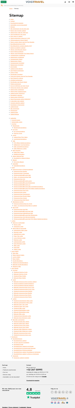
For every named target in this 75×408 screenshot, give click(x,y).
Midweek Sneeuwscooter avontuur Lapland (25, 281)
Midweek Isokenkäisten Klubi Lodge (23, 302)
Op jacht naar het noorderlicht (21, 342)
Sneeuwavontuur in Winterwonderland (23, 169)
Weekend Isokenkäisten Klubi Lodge (23, 300)
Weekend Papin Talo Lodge (21, 306)
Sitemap (12, 27)
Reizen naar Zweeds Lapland (18, 30)
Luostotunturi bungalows (20, 139)
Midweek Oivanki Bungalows (20, 264)
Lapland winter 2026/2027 (17, 93)
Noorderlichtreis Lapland (20, 340)
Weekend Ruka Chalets (20, 276)
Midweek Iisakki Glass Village (21, 323)
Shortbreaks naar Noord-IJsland (18, 82)
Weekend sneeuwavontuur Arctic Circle (24, 289)
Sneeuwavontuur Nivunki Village (22, 196)
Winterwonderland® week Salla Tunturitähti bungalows (28, 186)
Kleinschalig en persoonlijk (19, 228)
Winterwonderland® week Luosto (23, 181)
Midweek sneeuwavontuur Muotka (23, 293)
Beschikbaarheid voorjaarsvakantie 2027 (21, 46)
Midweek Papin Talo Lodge (21, 304)
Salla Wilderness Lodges (20, 148)
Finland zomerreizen (15, 84)
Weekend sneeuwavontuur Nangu (23, 297)
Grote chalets (15, 251)
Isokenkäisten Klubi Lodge (20, 230)
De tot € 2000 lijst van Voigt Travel (19, 86)
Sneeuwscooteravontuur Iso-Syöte (23, 203)
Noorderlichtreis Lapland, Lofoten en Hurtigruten (26, 354)
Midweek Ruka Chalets (20, 278)
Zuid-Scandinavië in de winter (18, 34)
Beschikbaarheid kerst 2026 (17, 44)
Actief (13, 167)
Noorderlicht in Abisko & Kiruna (22, 158)
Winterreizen (13, 110)
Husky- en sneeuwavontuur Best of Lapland (25, 205)
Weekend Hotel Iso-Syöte (20, 272)
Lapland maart (14, 112)
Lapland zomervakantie (16, 68)
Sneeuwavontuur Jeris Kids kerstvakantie (24, 217)
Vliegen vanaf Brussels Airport (18, 49)
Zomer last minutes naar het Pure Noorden (21, 76)
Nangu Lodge (17, 224)
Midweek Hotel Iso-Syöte (20, 274)
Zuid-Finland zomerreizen (17, 70)
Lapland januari (14, 106)
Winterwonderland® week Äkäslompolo (24, 183)
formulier (44, 376)
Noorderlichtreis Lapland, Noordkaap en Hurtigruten (27, 352)
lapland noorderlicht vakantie (17, 47)
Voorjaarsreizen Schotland (17, 63)
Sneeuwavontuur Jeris (19, 179)
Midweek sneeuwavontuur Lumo (22, 333)
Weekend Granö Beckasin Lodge (22, 316)
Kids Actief (15, 207)
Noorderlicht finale (18, 344)
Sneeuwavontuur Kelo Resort (21, 200)
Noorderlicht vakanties (16, 95)
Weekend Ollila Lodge (19, 308)
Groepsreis (15, 356)
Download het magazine (16, 23)
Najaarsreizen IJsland (15, 61)
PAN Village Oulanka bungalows (22, 143)
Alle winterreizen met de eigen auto (19, 28)
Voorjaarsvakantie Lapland (17, 103)
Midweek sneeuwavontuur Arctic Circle (24, 287)
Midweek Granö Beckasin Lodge (22, 318)
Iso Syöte (15, 129)
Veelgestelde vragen (16, 122)
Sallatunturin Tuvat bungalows (22, 144)
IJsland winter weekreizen (17, 89)
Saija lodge (16, 247)
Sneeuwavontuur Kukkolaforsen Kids (23, 213)
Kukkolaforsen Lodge (19, 234)
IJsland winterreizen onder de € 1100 (20, 38)
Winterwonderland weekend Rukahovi (24, 283)
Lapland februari (14, 114)
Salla (14, 141)
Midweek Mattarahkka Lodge (21, 312)
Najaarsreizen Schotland (16, 65)
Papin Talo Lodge (18, 236)
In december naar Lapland (17, 101)
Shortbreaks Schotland (16, 74)
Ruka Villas (15, 253)
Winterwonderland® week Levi (22, 184)
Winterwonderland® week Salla (22, 175)
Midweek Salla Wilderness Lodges (23, 329)
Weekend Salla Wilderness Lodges (23, 331)
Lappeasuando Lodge (19, 241)
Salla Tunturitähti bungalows (21, 146)
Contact (12, 21)
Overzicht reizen (15, 120)
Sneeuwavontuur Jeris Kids (21, 209)
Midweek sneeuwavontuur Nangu (22, 295)
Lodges (13, 221)
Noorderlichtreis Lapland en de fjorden (24, 346)
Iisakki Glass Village (19, 152)
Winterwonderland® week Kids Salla (23, 211)
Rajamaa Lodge (18, 240)
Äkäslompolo (16, 125)
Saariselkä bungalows (19, 165)
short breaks (13, 67)
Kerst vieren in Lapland (16, 36)
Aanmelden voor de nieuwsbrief (18, 25)
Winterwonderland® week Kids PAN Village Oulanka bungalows (30, 219)
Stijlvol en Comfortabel (19, 222)
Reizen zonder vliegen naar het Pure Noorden (22, 42)
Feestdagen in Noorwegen (17, 105)
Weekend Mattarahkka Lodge (21, 310)
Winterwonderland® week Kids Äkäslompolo (25, 215)
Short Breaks (14, 268)
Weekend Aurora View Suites (21, 325)
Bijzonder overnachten (19, 319)
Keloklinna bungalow (19, 154)
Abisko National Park (18, 156)
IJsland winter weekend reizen (18, 91)
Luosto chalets (16, 257)
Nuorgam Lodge (18, 232)
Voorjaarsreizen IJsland (16, 59)
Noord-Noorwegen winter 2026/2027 (20, 99)
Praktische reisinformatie (9, 370)
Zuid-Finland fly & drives (16, 78)
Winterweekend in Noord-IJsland (19, 40)
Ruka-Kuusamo (17, 150)
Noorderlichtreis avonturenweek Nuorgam (25, 348)
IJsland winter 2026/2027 (17, 97)
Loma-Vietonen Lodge (19, 238)
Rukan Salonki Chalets (18, 255)
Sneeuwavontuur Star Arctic (21, 190)
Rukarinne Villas (17, 266)
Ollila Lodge (17, 245)
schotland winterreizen (16, 80)
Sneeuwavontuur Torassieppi (21, 173)
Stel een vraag (7, 374)
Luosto (14, 135)
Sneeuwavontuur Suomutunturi (22, 194)
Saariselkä (15, 164)
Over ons (5, 372)
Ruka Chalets (16, 259)
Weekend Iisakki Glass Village (21, 321)
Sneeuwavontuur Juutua (20, 192)
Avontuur (13, 124)
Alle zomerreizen (14, 108)
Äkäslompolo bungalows (20, 127)
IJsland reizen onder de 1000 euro (19, 32)
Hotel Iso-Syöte (18, 133)
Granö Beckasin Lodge (19, 243)
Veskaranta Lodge (18, 226)
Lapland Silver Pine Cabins (21, 137)
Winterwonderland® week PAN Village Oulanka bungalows (29, 188)
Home (10, 8)
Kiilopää (15, 160)
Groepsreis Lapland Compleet (21, 357)
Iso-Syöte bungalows (19, 131)
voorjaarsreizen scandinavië (17, 55)
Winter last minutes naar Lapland (19, 87)
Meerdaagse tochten (18, 202)
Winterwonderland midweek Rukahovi (24, 285)
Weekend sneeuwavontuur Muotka (23, 291)
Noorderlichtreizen (17, 338)
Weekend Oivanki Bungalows (20, 262)
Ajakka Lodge (17, 249)
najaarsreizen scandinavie (17, 57)
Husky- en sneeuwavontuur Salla (22, 177)
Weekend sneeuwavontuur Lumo (22, 335)
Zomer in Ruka (14, 72)
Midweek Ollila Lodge (19, 314)
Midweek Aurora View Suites (21, 327)
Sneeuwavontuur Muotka (20, 171)
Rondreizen (14, 337)
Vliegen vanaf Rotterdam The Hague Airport (22, 53)
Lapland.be (13, 118)
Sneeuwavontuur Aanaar (20, 198)
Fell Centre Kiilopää (19, 162)
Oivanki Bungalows (18, 260)
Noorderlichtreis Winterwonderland (23, 350)
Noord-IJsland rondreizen (16, 51)
